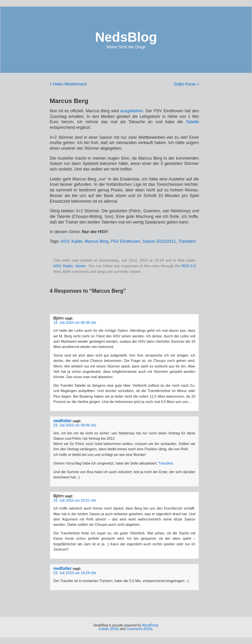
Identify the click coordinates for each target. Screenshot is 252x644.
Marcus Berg (96, 241)
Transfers (187, 241)
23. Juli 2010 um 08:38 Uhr (74, 322)
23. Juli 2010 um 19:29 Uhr (74, 573)
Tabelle (192, 122)
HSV (65, 241)
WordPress (150, 625)
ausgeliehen (131, 111)
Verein (80, 266)
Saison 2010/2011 (159, 241)
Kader (76, 241)
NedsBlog (126, 37)
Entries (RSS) (109, 629)
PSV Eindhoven (125, 241)
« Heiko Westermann (68, 84)
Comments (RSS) (139, 629)
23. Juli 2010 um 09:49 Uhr (74, 425)
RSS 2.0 (188, 266)
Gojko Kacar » (186, 84)
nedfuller (62, 420)
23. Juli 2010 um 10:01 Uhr (74, 500)
